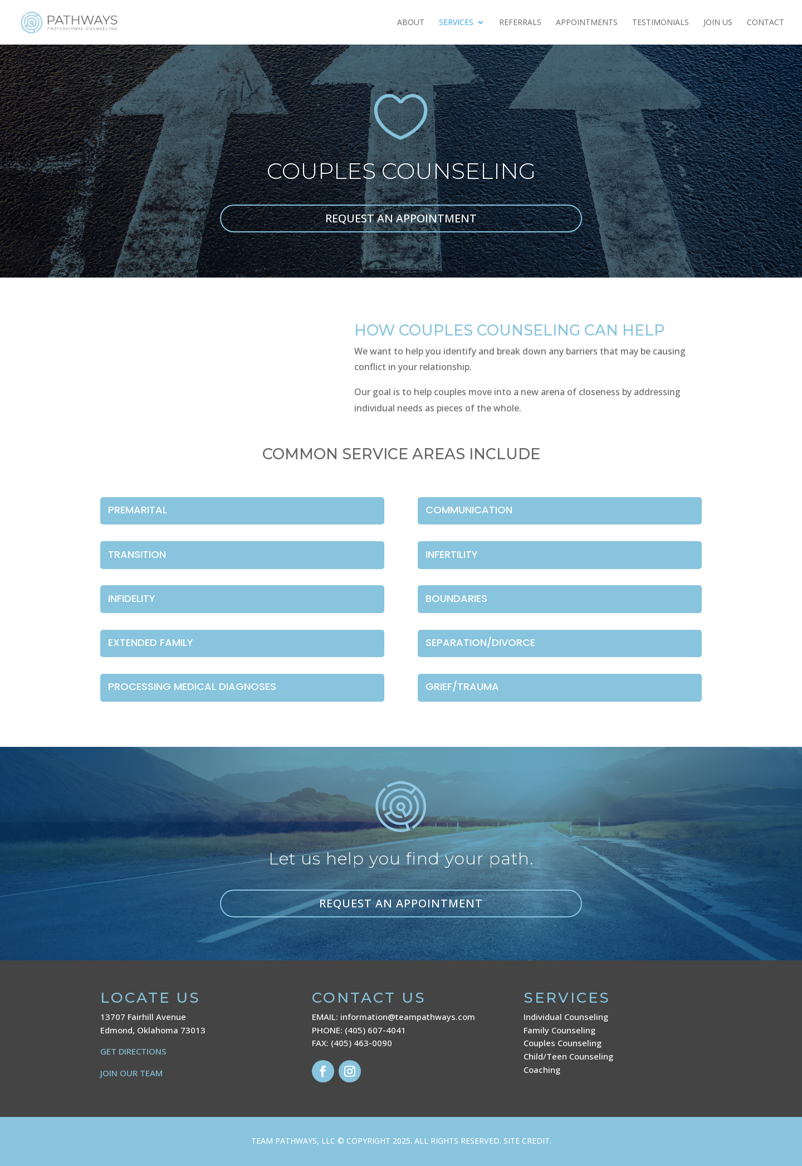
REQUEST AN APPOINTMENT (401, 218)
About (410, 22)
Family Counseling (559, 1030)
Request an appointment (401, 903)
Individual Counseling (566, 1016)
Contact (765, 22)
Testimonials (660, 22)
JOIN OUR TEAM (131, 1072)
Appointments (587, 22)
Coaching (542, 1069)
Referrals (520, 22)
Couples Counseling (563, 1042)
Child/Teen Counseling (568, 1056)
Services (456, 22)
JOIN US (717, 22)
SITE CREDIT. (527, 1140)
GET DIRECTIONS (133, 1051)
